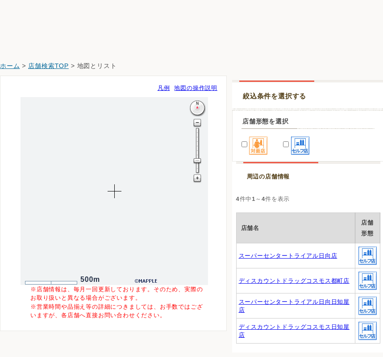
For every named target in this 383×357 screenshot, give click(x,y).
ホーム (10, 65)
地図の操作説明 (195, 88)
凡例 (164, 88)
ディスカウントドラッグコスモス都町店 (294, 280)
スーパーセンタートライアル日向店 (288, 255)
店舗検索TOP (48, 65)
